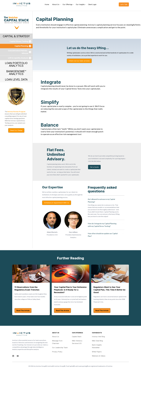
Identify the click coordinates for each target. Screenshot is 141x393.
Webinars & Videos (98, 374)
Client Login (92, 4)
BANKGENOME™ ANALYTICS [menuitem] (16, 73)
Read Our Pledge (16, 130)
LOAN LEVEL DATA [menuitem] (16, 79)
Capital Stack (76, 355)
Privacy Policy (57, 370)
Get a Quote (94, 185)
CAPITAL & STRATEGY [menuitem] (16, 36)
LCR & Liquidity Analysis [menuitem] (18, 58)
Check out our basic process (79, 65)
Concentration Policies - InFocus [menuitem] (18, 52)
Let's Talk (123, 4)
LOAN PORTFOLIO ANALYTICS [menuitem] (16, 64)
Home (47, 4)
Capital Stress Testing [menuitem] (19, 41)
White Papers (97, 370)
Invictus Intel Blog (98, 355)
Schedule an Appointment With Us (56, 221)
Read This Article (22, 329)
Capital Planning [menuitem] (21, 46)
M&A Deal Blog (97, 359)
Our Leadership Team (60, 366)
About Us (55, 355)
